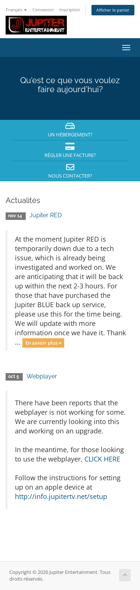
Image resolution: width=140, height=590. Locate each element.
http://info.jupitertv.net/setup (61, 496)
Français (16, 9)
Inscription (69, 9)
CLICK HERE (102, 458)
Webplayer (42, 376)
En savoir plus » (43, 342)
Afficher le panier (113, 10)
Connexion (43, 9)
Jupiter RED (45, 215)
